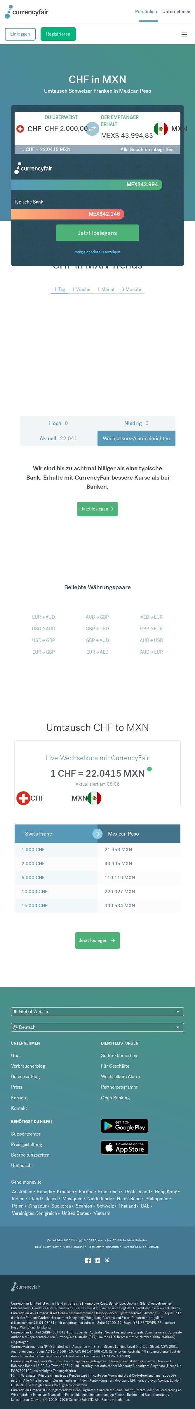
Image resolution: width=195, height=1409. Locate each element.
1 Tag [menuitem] (59, 289)
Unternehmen (176, 11)
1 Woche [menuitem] (81, 289)
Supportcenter (26, 1134)
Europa (86, 1192)
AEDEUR (151, 617)
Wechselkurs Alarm (120, 1076)
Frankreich (109, 1192)
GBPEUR (151, 629)
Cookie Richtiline (73, 1247)
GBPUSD (97, 629)
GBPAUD (97, 640)
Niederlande (99, 1199)
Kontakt (19, 1108)
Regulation (112, 1247)
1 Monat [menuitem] (105, 289)
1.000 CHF (33, 850)
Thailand (127, 1206)
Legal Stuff (94, 1247)
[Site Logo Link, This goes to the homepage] (26, 12)
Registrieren (58, 34)
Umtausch (21, 1165)
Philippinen (156, 1199)
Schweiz (105, 1206)
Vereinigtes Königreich (34, 1213)
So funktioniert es (119, 1055)
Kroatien (65, 1192)
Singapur (37, 1206)
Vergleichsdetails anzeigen (97, 252)
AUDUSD (151, 640)
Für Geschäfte (115, 1066)
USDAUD (43, 629)
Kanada (44, 1192)
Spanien (84, 1206)
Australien (22, 1192)
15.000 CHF (35, 906)
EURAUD (43, 617)
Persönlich (146, 11)
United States (75, 1213)
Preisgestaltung (26, 1144)
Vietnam (102, 1213)
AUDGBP (97, 617)
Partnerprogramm (119, 1087)
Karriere (19, 1098)
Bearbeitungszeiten (30, 1155)
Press (16, 1087)
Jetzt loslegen (97, 509)
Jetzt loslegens (97, 233)
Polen (18, 1206)
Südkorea (61, 1206)
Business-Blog (25, 1076)
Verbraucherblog (28, 1066)
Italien (52, 1199)
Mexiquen (72, 1199)
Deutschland (137, 1192)
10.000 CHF (35, 892)
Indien (18, 1199)
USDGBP (43, 640)
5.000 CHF (33, 878)
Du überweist (61, 117)
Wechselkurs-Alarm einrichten (136, 438)
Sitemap (154, 1247)
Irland (35, 1199)
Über (16, 1055)
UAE (145, 1206)
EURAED (97, 652)
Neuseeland (129, 1199)
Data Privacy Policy (47, 1247)
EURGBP (43, 652)
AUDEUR (151, 652)
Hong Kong (166, 1192)
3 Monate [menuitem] (131, 289)
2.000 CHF (33, 864)
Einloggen (20, 34)
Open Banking (115, 1098)
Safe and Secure (133, 1247)
